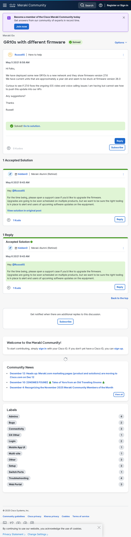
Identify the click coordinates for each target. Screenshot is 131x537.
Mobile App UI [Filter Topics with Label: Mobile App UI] (17, 447)
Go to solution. (32, 125)
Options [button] (119, 42)
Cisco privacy (34, 516)
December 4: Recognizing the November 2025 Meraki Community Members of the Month (61, 387)
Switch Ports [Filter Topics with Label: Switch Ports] (16, 471)
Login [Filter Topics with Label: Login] (12, 441)
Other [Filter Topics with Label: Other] (12, 459)
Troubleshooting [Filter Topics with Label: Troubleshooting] (18, 478)
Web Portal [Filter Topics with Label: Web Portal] (15, 484)
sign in (43, 348)
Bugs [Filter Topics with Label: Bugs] (12, 422)
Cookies (66, 516)
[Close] (99, 530)
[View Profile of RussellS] (20, 54)
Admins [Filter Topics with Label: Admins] (13, 416)
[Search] (87, 5)
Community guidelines (14, 516)
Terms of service (80, 516)
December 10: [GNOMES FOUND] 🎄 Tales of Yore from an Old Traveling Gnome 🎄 (57, 382)
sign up (118, 348)
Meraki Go (9, 35)
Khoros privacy (51, 516)
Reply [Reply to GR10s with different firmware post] (120, 140)
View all (119, 394)
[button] (123, 55)
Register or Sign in (117, 5)
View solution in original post (24, 210)
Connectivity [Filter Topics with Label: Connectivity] (16, 428)
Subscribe (117, 147)
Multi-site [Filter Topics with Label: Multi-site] (14, 453)
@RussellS (18, 190)
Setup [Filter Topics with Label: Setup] (12, 465)
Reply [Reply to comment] (120, 219)
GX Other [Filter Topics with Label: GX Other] (14, 434)
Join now (21, 26)
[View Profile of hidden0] (23, 173)
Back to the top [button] (119, 298)
